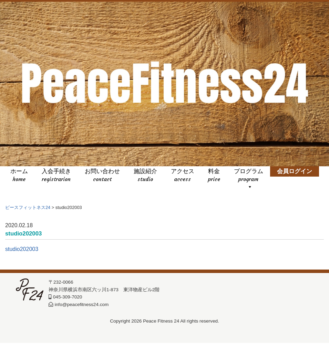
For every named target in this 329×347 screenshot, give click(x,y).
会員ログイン (294, 175)
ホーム (19, 175)
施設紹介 (145, 175)
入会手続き (56, 175)
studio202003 (21, 259)
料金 (214, 175)
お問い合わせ (102, 175)
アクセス (182, 175)
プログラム (248, 175)
